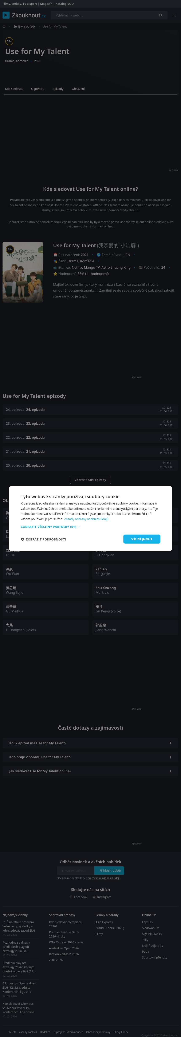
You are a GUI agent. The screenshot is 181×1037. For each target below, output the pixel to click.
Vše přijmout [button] (141, 539)
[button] (90, 526)
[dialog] (90, 518)
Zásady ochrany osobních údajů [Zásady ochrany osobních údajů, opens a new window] (86, 519)
